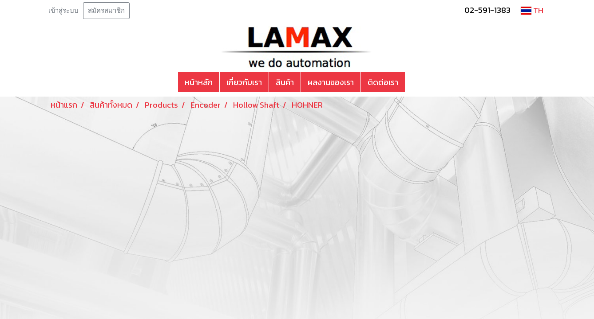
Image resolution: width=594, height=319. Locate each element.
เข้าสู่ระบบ (63, 11)
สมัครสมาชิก (106, 11)
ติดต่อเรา (383, 82)
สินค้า (285, 82)
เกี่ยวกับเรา (244, 82)
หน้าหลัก (199, 82)
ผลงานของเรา (331, 82)
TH (532, 10)
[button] (412, 82)
